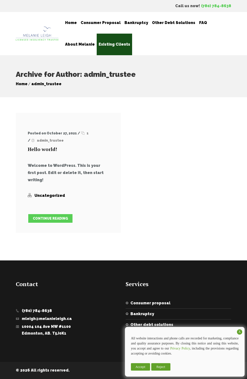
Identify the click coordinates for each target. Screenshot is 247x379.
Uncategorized (49, 195)
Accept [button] (141, 367)
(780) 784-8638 (216, 6)
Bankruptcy (136, 22)
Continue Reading (50, 218)
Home (71, 22)
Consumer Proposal (101, 22)
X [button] (239, 332)
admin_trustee (46, 84)
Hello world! (42, 149)
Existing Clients (114, 44)
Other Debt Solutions (173, 22)
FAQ (203, 22)
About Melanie (80, 44)
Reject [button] (161, 367)
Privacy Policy (180, 348)
